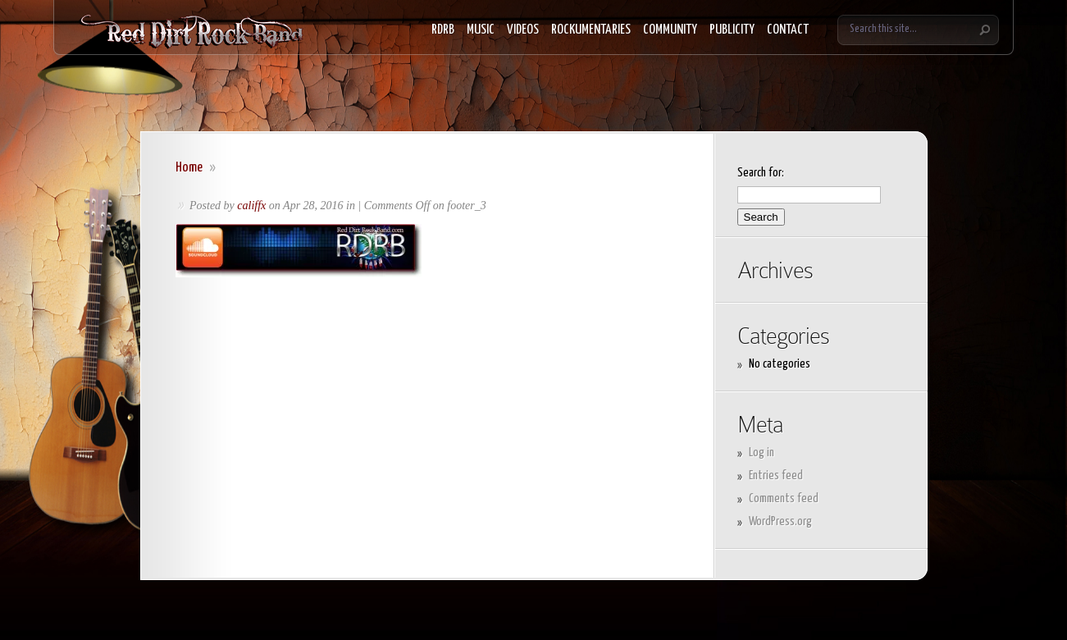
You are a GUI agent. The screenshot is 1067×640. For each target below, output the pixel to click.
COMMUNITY (670, 30)
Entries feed (776, 475)
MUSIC (481, 30)
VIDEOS (523, 30)
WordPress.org (780, 521)
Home (189, 168)
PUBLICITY (732, 30)
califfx (251, 205)
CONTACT (788, 30)
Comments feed (783, 498)
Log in (761, 452)
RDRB (442, 30)
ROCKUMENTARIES (591, 30)
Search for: (760, 173)
